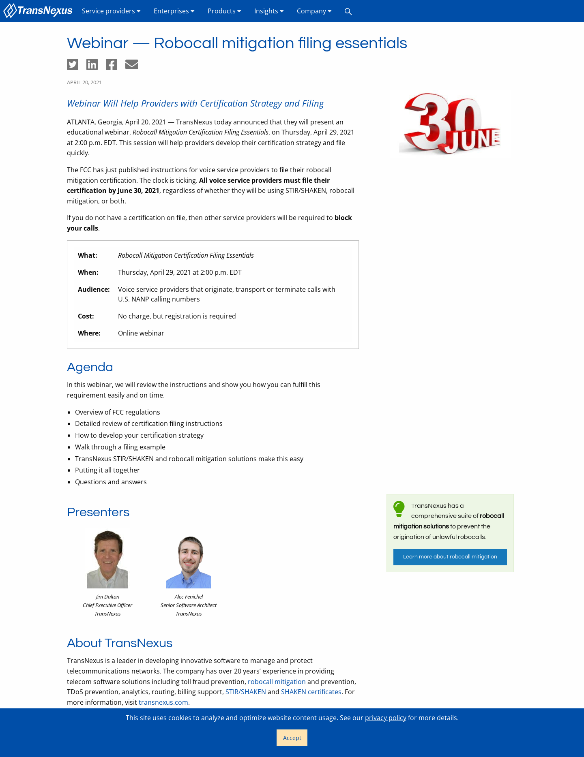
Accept (292, 738)
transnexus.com (163, 702)
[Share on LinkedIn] (96, 66)
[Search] (348, 11)
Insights (269, 10)
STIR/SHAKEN (245, 691)
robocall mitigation (277, 681)
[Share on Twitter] (76, 66)
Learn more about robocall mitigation (450, 557)
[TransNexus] (39, 11)
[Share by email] (135, 66)
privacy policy (385, 717)
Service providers (111, 10)
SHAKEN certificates (311, 691)
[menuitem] (39, 11)
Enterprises (174, 10)
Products (224, 10)
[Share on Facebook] (115, 66)
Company (314, 10)
